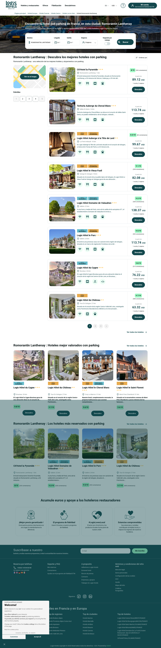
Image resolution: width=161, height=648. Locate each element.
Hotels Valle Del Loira (55, 634)
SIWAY (108, 646)
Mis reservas (51, 567)
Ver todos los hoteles (137, 332)
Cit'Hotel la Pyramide (90, 69)
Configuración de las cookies (125, 576)
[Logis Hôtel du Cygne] (62, 274)
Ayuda (117, 582)
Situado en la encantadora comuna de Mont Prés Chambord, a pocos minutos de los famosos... (132, 400)
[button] (4, 644)
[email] (105, 551)
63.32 (138, 307)
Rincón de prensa (87, 573)
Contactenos (51, 570)
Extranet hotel (86, 570)
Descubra (138, 89)
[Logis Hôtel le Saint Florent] (132, 365)
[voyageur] (89, 42)
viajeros (84, 38)
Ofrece (45, 5)
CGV (116, 579)
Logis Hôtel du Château (90, 300)
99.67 (138, 144)
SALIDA (69, 38)
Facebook (79, 596)
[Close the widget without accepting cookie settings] (13, 602)
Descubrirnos (70, 5)
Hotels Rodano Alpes (55, 618)
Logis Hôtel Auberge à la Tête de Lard (97, 138)
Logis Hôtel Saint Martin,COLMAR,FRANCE (132, 624)
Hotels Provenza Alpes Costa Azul (59, 621)
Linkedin (90, 596)
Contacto (84, 577)
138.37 (138, 210)
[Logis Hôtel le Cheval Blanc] (97, 365)
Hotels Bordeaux (88, 634)
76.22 (138, 275)
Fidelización (56, 5)
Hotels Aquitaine (53, 624)
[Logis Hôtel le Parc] (62, 241)
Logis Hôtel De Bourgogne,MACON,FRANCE (132, 621)
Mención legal (120, 570)
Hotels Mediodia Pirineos (56, 630)
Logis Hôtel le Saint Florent (130, 388)
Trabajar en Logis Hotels (89, 583)
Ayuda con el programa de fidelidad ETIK (61, 573)
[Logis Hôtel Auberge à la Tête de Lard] (62, 144)
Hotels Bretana (53, 627)
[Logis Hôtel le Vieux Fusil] (62, 176)
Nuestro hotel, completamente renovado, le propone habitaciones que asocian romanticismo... (97, 400)
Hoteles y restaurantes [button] (30, 5)
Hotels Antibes (88, 624)
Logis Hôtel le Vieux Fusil (90, 170)
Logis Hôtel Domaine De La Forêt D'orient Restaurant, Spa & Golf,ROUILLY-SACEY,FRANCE (131, 633)
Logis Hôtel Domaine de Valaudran (97, 203)
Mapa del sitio (120, 585)
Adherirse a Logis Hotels (89, 567)
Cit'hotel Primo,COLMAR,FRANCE (128, 638)
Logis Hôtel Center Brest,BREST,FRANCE (131, 618)
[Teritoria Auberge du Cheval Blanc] (62, 112)
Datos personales (121, 573)
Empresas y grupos (88, 580)
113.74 (138, 110)
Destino (30, 38)
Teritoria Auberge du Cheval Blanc (96, 105)
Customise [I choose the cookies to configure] (14, 637)
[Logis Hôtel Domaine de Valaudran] (62, 209)
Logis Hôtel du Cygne (90, 267)
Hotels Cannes (88, 630)
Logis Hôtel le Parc (89, 235)
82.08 (138, 178)
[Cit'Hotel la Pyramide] (62, 79)
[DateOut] (73, 42)
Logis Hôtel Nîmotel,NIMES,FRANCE (129, 627)
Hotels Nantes (88, 618)
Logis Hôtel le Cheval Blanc (96, 388)
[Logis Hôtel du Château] (62, 306)
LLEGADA (57, 38)
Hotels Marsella (88, 621)
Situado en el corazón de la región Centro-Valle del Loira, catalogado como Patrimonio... (63, 400)
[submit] (140, 550)
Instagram (85, 596)
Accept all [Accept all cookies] (37, 637)
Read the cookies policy (11, 629)
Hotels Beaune (88, 627)
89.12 (138, 79)
